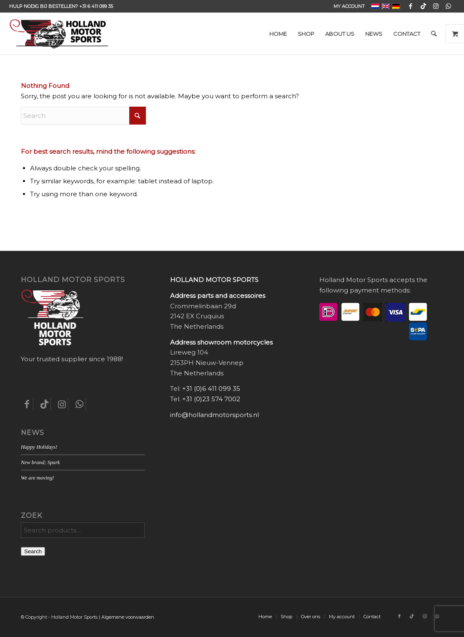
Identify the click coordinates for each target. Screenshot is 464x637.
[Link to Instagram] (436, 6)
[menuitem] (347, 6)
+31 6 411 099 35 (96, 6)
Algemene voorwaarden (127, 617)
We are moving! (37, 478)
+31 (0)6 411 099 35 (211, 388)
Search (33, 551)
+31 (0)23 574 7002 (211, 399)
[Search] (434, 34)
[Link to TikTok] (423, 6)
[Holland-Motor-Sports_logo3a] (58, 34)
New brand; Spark (40, 462)
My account (349, 6)
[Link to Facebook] (411, 6)
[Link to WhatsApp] (448, 6)
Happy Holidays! (39, 447)
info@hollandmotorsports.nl (214, 415)
